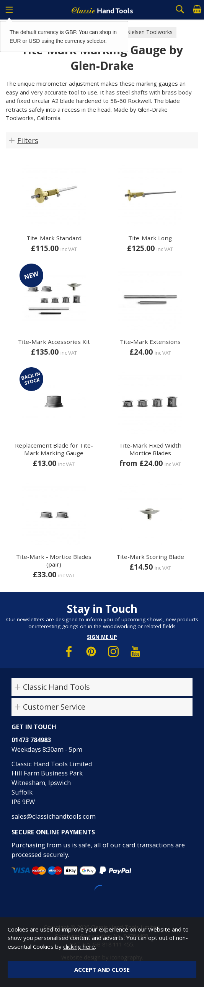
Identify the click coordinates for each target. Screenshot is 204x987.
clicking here (79, 946)
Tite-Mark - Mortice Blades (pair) (53, 560)
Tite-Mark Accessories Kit (54, 341)
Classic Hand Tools (56, 687)
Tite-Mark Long (150, 238)
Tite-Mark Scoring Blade (150, 556)
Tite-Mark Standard (54, 238)
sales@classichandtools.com (53, 816)
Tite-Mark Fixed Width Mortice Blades (150, 449)
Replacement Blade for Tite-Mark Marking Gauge (54, 449)
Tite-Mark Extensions (150, 341)
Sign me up (102, 637)
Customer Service (54, 707)
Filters (27, 140)
